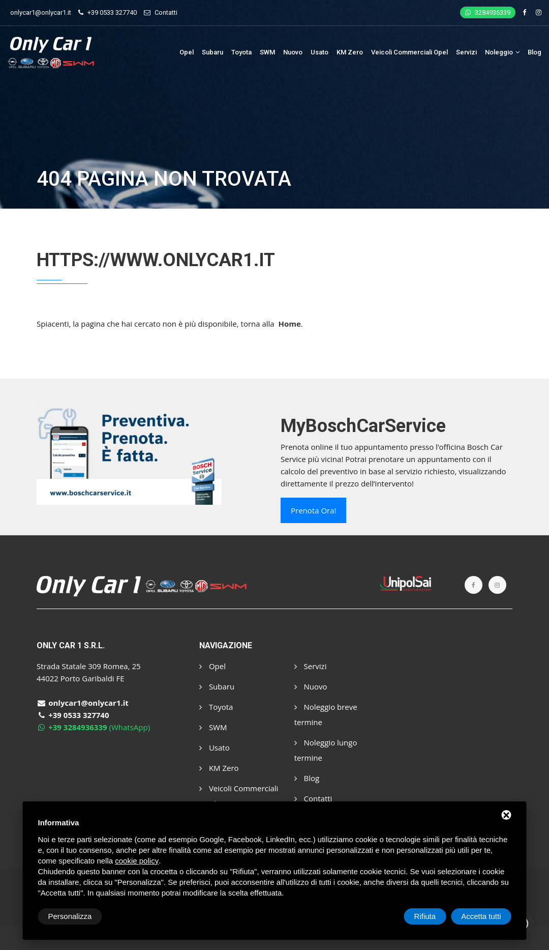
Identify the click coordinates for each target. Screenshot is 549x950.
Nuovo (292, 52)
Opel (186, 52)
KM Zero (350, 52)
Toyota (241, 52)
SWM (267, 52)
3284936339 (487, 12)
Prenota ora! (313, 510)
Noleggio (502, 52)
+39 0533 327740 (112, 12)
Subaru (212, 52)
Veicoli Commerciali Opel (409, 52)
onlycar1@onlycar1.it (40, 12)
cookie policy (137, 860)
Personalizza (70, 916)
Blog (534, 52)
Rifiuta (425, 916)
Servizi (466, 52)
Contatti (166, 12)
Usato (319, 52)
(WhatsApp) (93, 727)
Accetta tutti (481, 916)
